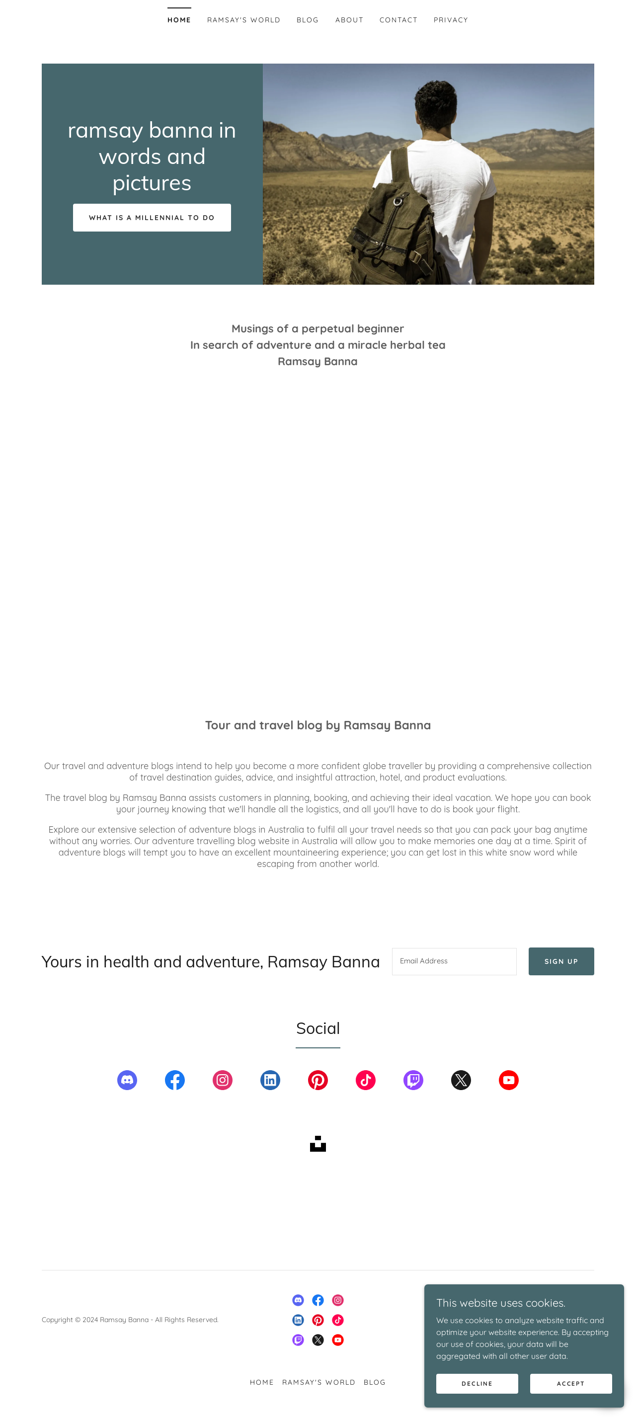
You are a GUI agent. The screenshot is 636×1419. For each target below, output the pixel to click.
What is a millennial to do (152, 217)
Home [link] (179, 19)
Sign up (564, 962)
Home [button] (262, 1382)
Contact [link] (399, 19)
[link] (152, 187)
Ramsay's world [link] (244, 19)
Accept (571, 1383)
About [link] (349, 19)
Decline (478, 1383)
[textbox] (457, 962)
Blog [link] (308, 19)
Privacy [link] (451, 19)
